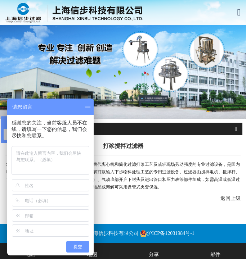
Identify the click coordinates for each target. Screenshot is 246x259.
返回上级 (230, 198)
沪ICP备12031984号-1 (167, 233)
